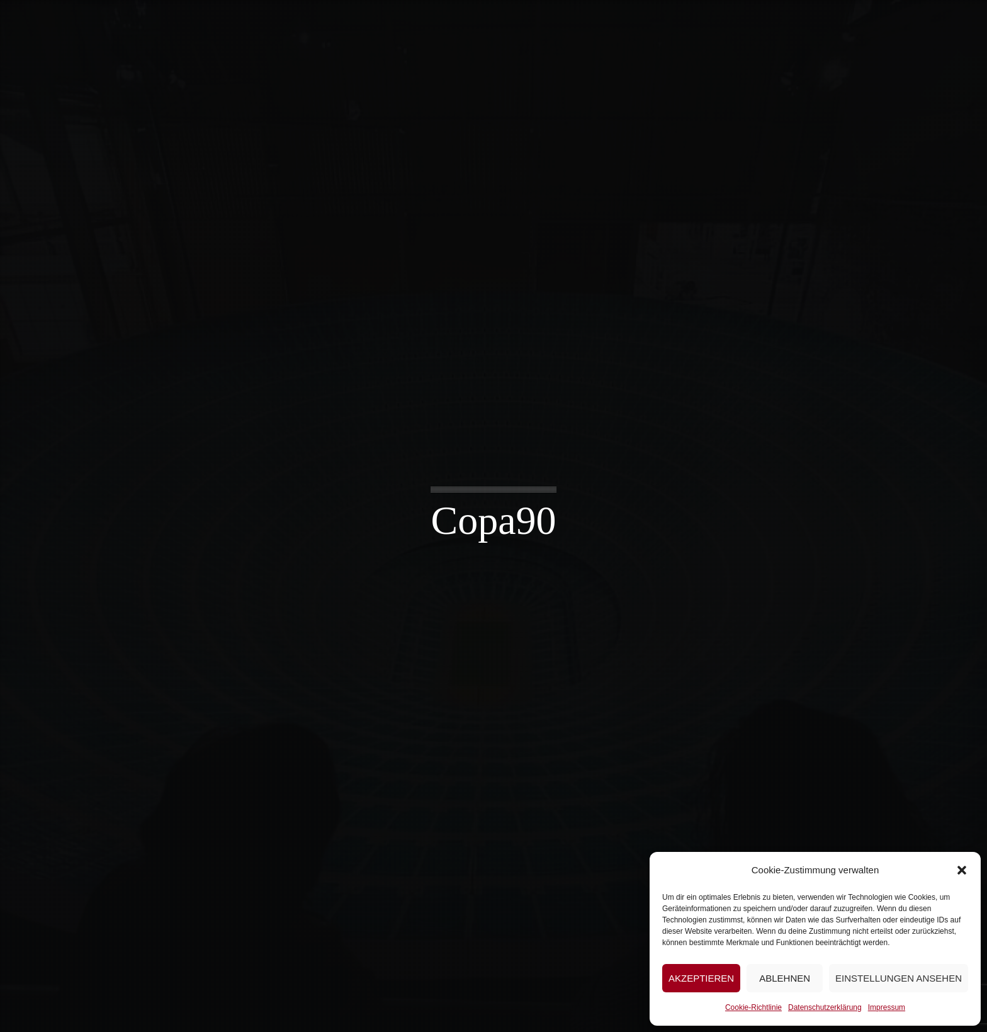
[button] (962, 870)
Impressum (886, 1007)
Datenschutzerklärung (825, 1007)
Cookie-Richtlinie (753, 1007)
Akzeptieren (701, 978)
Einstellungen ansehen (898, 978)
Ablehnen (784, 978)
